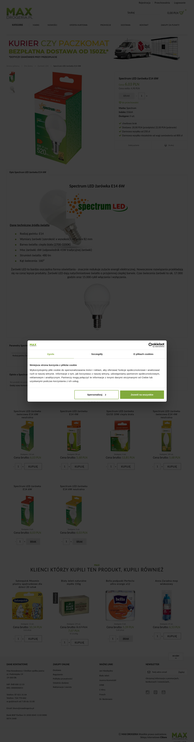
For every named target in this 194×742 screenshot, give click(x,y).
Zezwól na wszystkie (142, 394)
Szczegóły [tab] (97, 354)
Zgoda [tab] (50, 354)
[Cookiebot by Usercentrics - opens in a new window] (150, 345)
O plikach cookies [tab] (143, 354)
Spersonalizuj (96, 394)
